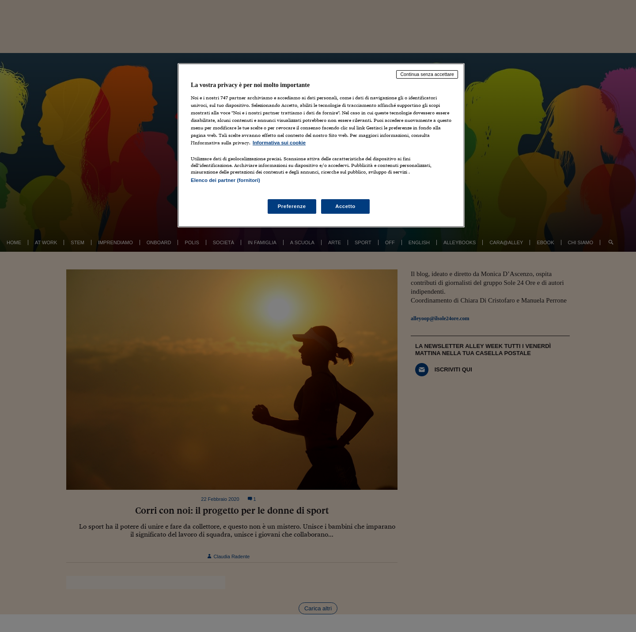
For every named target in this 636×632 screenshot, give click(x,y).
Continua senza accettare (427, 74)
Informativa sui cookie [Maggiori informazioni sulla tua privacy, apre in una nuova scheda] (279, 142)
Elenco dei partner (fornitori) (225, 180)
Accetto (345, 206)
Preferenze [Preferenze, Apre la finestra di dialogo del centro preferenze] (292, 206)
